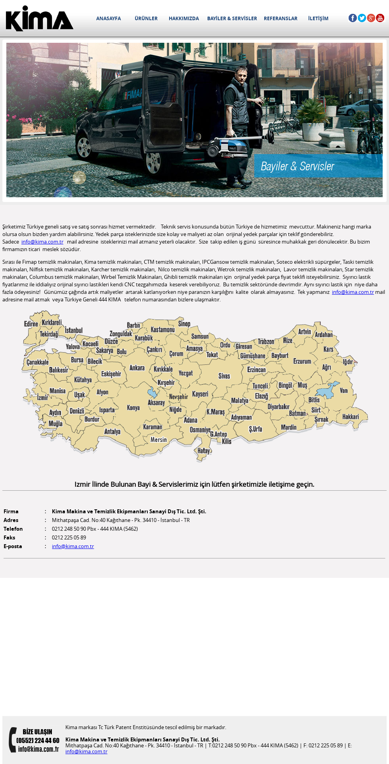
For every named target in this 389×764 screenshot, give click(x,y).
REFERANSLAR (280, 10)
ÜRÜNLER (146, 10)
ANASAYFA (108, 10)
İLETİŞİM (318, 10)
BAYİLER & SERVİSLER (232, 10)
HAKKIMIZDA (183, 10)
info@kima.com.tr (42, 242)
